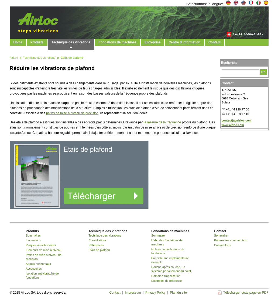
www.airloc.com (233, 125)
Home (17, 42)
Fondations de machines (117, 42)
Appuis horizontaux (38, 263)
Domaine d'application (165, 275)
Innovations (33, 240)
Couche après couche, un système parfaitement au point (171, 269)
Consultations (97, 240)
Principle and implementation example (170, 260)
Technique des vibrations (71, 42)
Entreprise (152, 42)
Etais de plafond (99, 250)
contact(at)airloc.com (237, 120)
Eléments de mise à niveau (43, 250)
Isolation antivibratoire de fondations (42, 275)
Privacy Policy (155, 292)
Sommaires (33, 235)
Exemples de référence (166, 280)
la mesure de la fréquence (162, 122)
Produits (37, 42)
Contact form (222, 245)
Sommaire (158, 235)
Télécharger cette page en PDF (245, 292)
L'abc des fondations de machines (167, 242)
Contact (214, 42)
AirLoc (14, 58)
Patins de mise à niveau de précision (43, 257)
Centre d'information (184, 42)
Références (96, 245)
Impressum (133, 292)
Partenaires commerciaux (231, 240)
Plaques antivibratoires (41, 245)
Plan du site (178, 292)
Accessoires (34, 268)
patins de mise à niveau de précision (72, 113)
